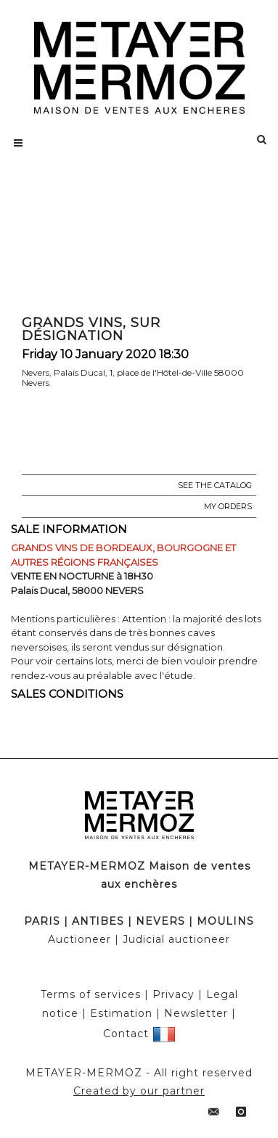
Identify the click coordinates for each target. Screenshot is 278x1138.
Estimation (121, 1013)
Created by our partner (139, 1090)
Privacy (173, 994)
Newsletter (196, 1013)
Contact (126, 1033)
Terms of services (91, 994)
